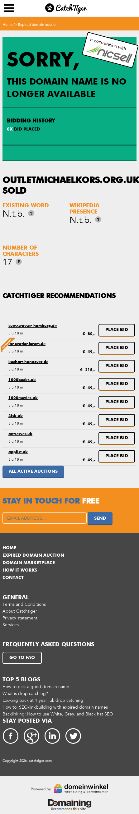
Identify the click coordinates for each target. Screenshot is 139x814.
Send (100, 518)
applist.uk (18, 452)
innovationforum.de (27, 344)
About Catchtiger (19, 611)
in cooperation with (109, 50)
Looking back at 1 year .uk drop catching (42, 700)
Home (7, 24)
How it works (19, 570)
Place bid (116, 330)
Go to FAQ (22, 657)
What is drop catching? (25, 693)
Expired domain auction (38, 24)
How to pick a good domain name (35, 686)
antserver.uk (20, 434)
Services (10, 625)
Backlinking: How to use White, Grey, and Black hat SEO (57, 714)
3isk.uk (15, 416)
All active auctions (33, 471)
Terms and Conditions (24, 604)
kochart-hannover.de (28, 362)
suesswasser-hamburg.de (32, 326)
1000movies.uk (23, 398)
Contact (13, 578)
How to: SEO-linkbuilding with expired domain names (55, 707)
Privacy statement (19, 618)
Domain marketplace (28, 563)
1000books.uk (22, 380)
